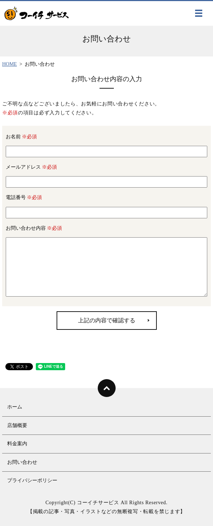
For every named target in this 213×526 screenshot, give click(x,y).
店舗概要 (17, 425)
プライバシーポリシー (32, 480)
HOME (9, 64)
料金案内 (17, 443)
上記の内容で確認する (106, 320)
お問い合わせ (22, 462)
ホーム (14, 407)
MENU (198, 15)
